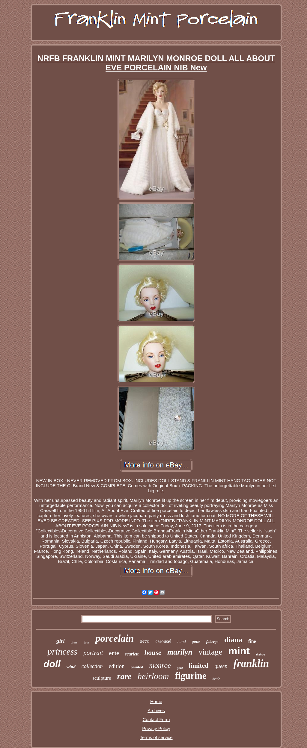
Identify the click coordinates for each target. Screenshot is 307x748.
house (153, 652)
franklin (251, 663)
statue (260, 654)
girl (60, 641)
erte (114, 653)
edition (117, 666)
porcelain (114, 638)
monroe (160, 665)
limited (198, 665)
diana (233, 640)
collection (92, 666)
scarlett (132, 654)
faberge (212, 641)
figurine (190, 675)
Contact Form (156, 719)
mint (239, 650)
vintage (210, 651)
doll (52, 663)
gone (196, 641)
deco (144, 641)
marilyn (179, 652)
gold (180, 668)
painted (137, 667)
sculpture (101, 678)
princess (62, 651)
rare (124, 676)
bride (216, 679)
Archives (156, 710)
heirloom (153, 676)
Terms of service (156, 737)
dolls (86, 642)
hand (181, 641)
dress (74, 642)
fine (252, 641)
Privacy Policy (156, 728)
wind (71, 666)
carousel (163, 641)
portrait (93, 652)
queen (220, 666)
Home (156, 701)
